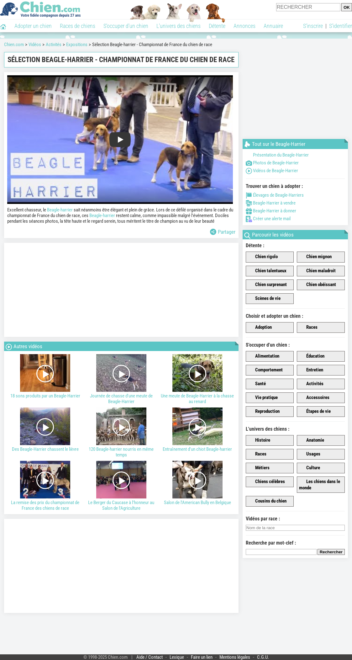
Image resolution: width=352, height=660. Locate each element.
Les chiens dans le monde (319, 485)
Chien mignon (315, 257)
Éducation (311, 356)
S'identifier (340, 26)
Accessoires (314, 398)
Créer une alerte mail (268, 218)
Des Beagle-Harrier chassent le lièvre (45, 429)
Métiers (259, 468)
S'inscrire (313, 26)
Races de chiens (77, 26)
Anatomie (311, 440)
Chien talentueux (267, 271)
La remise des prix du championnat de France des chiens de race (45, 486)
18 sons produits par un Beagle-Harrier (45, 376)
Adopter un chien (33, 26)
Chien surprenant (267, 285)
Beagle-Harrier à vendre (271, 203)
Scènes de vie (264, 298)
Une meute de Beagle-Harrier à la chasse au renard (197, 379)
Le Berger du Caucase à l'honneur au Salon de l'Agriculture (121, 486)
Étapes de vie (315, 411)
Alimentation (263, 356)
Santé (257, 384)
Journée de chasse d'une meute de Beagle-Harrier (121, 379)
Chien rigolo (263, 257)
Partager (222, 232)
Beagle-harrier (60, 210)
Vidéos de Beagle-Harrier (272, 170)
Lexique (177, 657)
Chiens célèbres (266, 482)
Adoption (260, 327)
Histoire (259, 440)
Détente (217, 26)
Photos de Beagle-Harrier (272, 163)
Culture (309, 468)
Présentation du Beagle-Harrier (277, 155)
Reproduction (264, 411)
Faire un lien (202, 657)
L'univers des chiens (178, 26)
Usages (309, 454)
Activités (311, 384)
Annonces (244, 26)
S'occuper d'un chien (125, 26)
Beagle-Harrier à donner (271, 211)
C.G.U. (263, 657)
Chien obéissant (317, 285)
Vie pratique (263, 398)
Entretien (311, 370)
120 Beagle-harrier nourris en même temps (121, 432)
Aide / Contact (149, 657)
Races (308, 327)
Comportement (265, 370)
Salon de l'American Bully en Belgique (197, 483)
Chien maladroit (317, 271)
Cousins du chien (267, 501)
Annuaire (273, 26)
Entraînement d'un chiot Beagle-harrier (197, 429)
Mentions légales (234, 657)
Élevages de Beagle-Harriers (275, 195)
